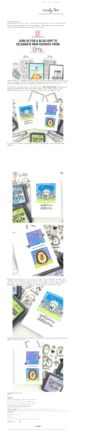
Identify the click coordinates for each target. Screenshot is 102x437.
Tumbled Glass (31, 409)
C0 (67, 411)
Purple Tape (11, 417)
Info (50, 2)
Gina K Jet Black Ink (14, 407)
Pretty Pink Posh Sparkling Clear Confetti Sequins (23, 419)
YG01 (32, 411)
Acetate (9, 416)
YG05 (36, 411)
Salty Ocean (40, 409)
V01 (18, 411)
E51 (57, 411)
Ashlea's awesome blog (52, 83)
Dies (33, 401)
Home (44, 2)
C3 (12, 412)
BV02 (28, 411)
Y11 (40, 411)
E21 (54, 411)
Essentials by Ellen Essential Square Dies (21, 404)
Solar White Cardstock (14, 414)
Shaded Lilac (21, 409)
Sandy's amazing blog (31, 279)
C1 (8, 412)
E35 (61, 411)
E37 (64, 411)
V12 (21, 411)
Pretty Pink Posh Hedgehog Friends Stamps (20, 403)
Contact (56, 2)
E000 (50, 411)
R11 (43, 411)
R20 (47, 411)
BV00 (24, 411)
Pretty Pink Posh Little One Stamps (18, 401)
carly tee (51, 10)
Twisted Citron (50, 409)
